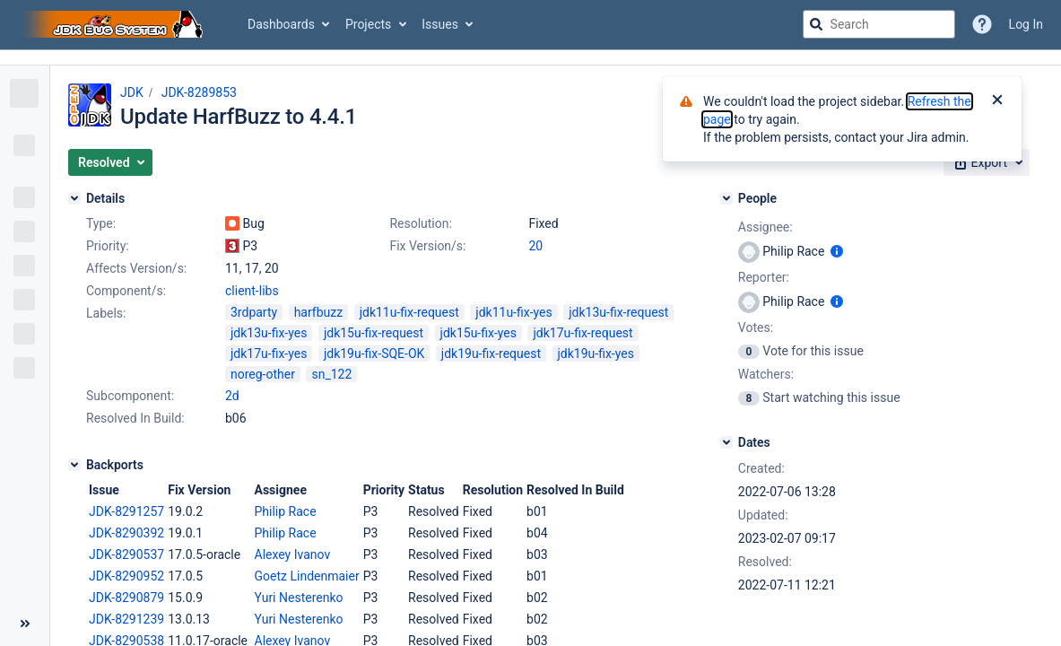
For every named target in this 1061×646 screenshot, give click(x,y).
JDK (131, 92)
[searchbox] (879, 24)
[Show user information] (837, 251)
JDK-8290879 (126, 597)
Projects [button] (368, 24)
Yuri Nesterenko (299, 597)
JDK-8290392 (126, 533)
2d (232, 395)
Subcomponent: (130, 395)
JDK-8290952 (126, 576)
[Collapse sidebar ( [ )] (24, 623)
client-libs (252, 291)
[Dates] (726, 442)
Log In (1026, 24)
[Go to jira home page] (115, 24)
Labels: (106, 313)
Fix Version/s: (427, 246)
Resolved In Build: (135, 418)
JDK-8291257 (126, 511)
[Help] (982, 24)
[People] (726, 198)
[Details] (74, 198)
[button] (110, 162)
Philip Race (286, 511)
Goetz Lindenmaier (307, 576)
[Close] (997, 101)
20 (535, 246)
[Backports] (74, 464)
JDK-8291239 (126, 619)
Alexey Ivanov (293, 554)
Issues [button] (440, 24)
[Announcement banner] (530, 57)
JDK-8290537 (126, 554)
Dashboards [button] (281, 24)
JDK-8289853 (199, 92)
